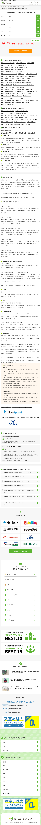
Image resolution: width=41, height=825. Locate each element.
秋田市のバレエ (27, 96)
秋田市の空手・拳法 (6, 76)
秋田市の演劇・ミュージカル (19, 100)
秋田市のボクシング (14, 78)
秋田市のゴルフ (28, 67)
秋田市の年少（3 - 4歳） (22, 111)
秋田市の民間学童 (21, 91)
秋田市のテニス (22, 65)
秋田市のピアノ (5, 93)
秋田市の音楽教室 (26, 93)
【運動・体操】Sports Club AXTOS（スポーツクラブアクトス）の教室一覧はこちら (20, 417)
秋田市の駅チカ (5, 124)
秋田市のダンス (5, 98)
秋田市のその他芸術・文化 (7, 104)
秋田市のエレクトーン (15, 93)
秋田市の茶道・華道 (6, 102)
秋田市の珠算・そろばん (18, 87)
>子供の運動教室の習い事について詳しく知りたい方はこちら (16, 193)
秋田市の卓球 (20, 67)
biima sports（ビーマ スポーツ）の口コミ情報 (16, 460)
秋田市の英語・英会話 (6, 82)
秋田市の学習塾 (17, 82)
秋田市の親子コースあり (7, 122)
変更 (38, 16)
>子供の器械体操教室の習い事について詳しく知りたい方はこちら (17, 197)
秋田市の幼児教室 (26, 82)
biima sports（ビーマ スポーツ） (10, 446)
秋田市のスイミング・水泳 (7, 63)
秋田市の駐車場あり (15, 124)
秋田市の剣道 (23, 76)
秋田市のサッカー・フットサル (9, 65)
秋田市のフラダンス (6, 100)
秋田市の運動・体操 (21, 63)
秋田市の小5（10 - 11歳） (20, 117)
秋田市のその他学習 (32, 91)
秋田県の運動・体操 (6, 130)
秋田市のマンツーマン (19, 122)
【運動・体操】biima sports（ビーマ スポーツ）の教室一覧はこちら (16, 407)
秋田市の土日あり (19, 119)
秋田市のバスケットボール (17, 69)
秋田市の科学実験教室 (6, 85)
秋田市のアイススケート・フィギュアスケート (12, 71)
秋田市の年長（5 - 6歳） (20, 113)
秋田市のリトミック (6, 96)
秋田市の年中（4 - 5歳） (7, 113)
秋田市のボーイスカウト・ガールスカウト (23, 85)
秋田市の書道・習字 (6, 87)
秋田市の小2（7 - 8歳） (19, 115)
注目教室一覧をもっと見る (20, 551)
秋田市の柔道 (15, 76)
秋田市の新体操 (30, 63)
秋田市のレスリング (25, 78)
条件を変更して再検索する (20, 50)
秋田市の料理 (25, 102)
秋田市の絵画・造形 (33, 100)
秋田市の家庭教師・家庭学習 (8, 91)
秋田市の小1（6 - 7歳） (7, 115)
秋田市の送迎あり (25, 124)
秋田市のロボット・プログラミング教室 (11, 89)
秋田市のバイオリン (17, 96)
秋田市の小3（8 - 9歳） (32, 115)
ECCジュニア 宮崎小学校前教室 (9, 436)
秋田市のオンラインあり (31, 119)
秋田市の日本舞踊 (16, 102)
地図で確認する (35, 40)
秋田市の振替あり (31, 122)
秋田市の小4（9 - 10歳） (7, 117)
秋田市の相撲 (4, 78)
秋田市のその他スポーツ (24, 80)
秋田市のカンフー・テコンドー (9, 80)
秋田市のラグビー (5, 69)
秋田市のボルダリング (31, 74)
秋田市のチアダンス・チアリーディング (20, 98)
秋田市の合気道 (32, 76)
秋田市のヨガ (21, 74)
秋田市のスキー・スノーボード (9, 74)
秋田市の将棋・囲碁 (27, 89)
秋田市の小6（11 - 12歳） (7, 119)
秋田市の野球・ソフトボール (8, 67)
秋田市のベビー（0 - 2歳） (7, 111)
